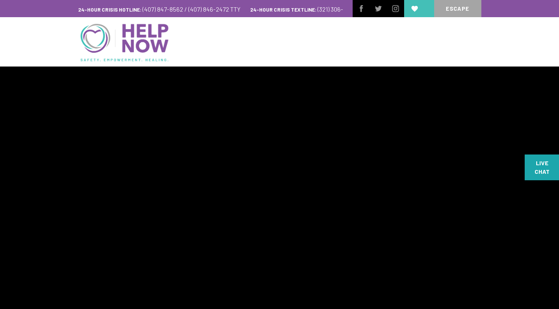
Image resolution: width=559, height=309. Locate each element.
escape (457, 8)
